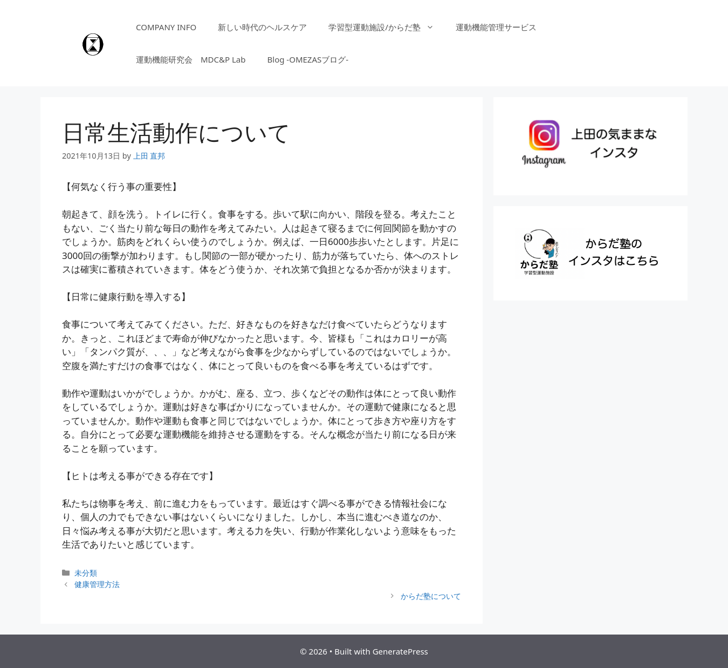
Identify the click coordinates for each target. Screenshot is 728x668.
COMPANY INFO (166, 27)
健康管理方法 (97, 584)
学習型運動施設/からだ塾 (386, 27)
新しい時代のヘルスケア (262, 27)
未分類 (85, 573)
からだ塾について (431, 596)
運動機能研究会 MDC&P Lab (191, 59)
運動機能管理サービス (496, 27)
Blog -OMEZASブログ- (308, 59)
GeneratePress (400, 651)
